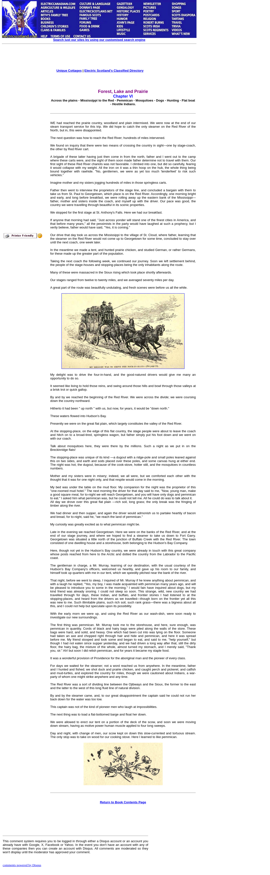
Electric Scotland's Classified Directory (114, 70)
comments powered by (22, 865)
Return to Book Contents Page (123, 802)
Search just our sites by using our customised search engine (99, 40)
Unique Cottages (69, 70)
